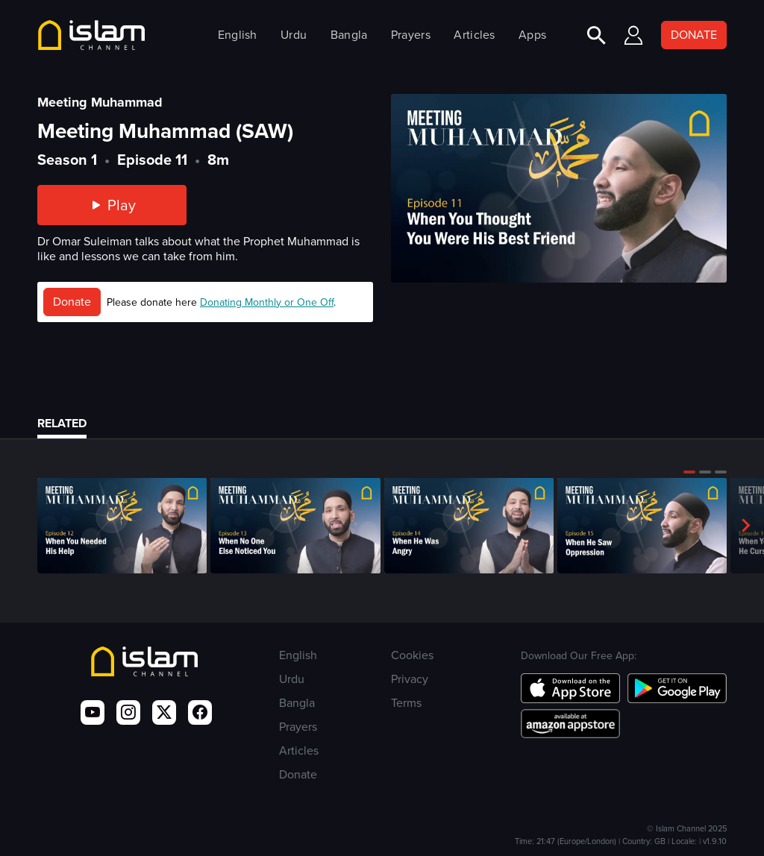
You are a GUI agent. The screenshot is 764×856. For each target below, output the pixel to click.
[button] (689, 472)
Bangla (349, 34)
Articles (474, 34)
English (237, 34)
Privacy (409, 678)
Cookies (412, 655)
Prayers (410, 34)
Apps (532, 34)
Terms (406, 702)
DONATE (694, 34)
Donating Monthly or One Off (267, 302)
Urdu (294, 34)
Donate (72, 301)
